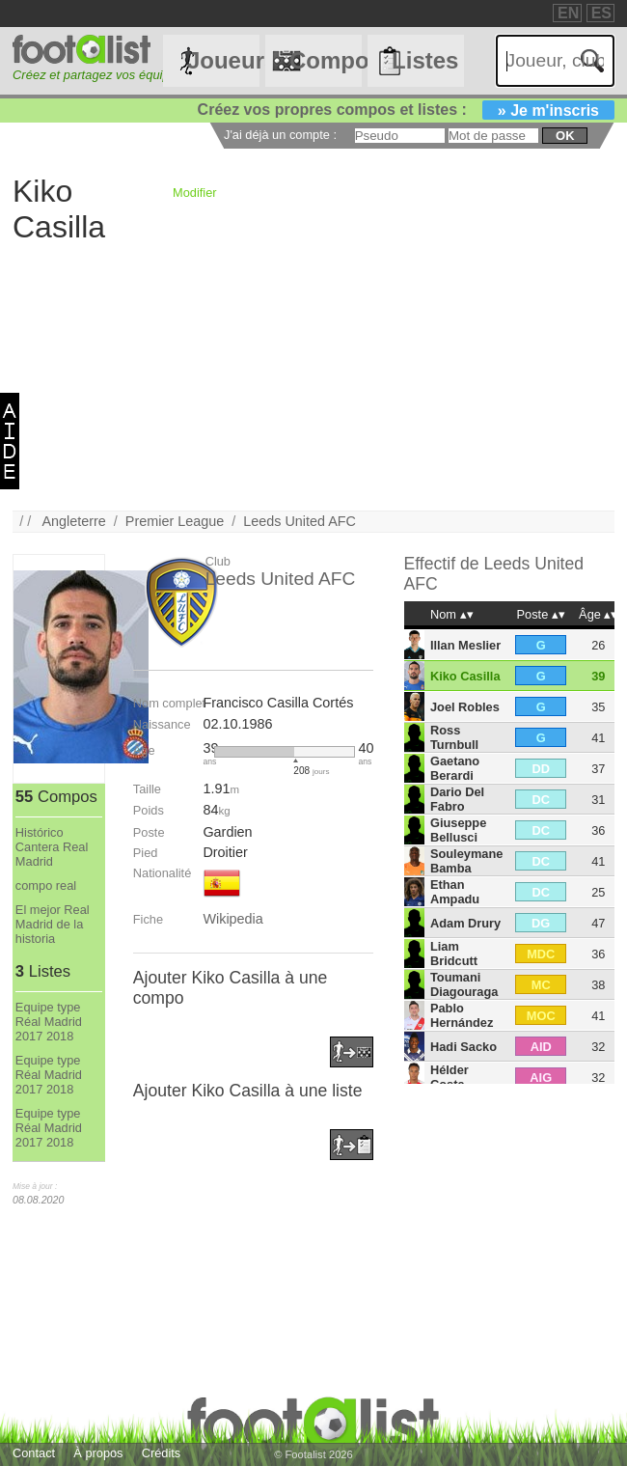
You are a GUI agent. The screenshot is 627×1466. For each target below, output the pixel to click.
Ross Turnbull (454, 737)
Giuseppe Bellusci (458, 830)
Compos (325, 60)
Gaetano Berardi (454, 768)
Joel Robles (465, 707)
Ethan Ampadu (454, 891)
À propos (98, 1453)
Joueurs (223, 60)
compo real (45, 885)
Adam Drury (465, 923)
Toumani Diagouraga (464, 984)
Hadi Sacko (463, 1046)
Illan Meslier (465, 645)
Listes (425, 60)
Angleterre (73, 521)
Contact (34, 1453)
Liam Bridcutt (453, 953)
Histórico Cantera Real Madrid (51, 847)
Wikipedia (232, 919)
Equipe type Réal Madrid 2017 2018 (48, 1021)
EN (568, 13)
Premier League (174, 521)
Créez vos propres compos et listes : (406, 109)
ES (601, 13)
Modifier (195, 192)
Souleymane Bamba (466, 860)
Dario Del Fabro (457, 799)
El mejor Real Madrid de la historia (52, 924)
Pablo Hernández (461, 1015)
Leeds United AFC (299, 521)
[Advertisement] (313, 375)
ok (565, 135)
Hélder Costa (449, 1077)
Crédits (161, 1453)
